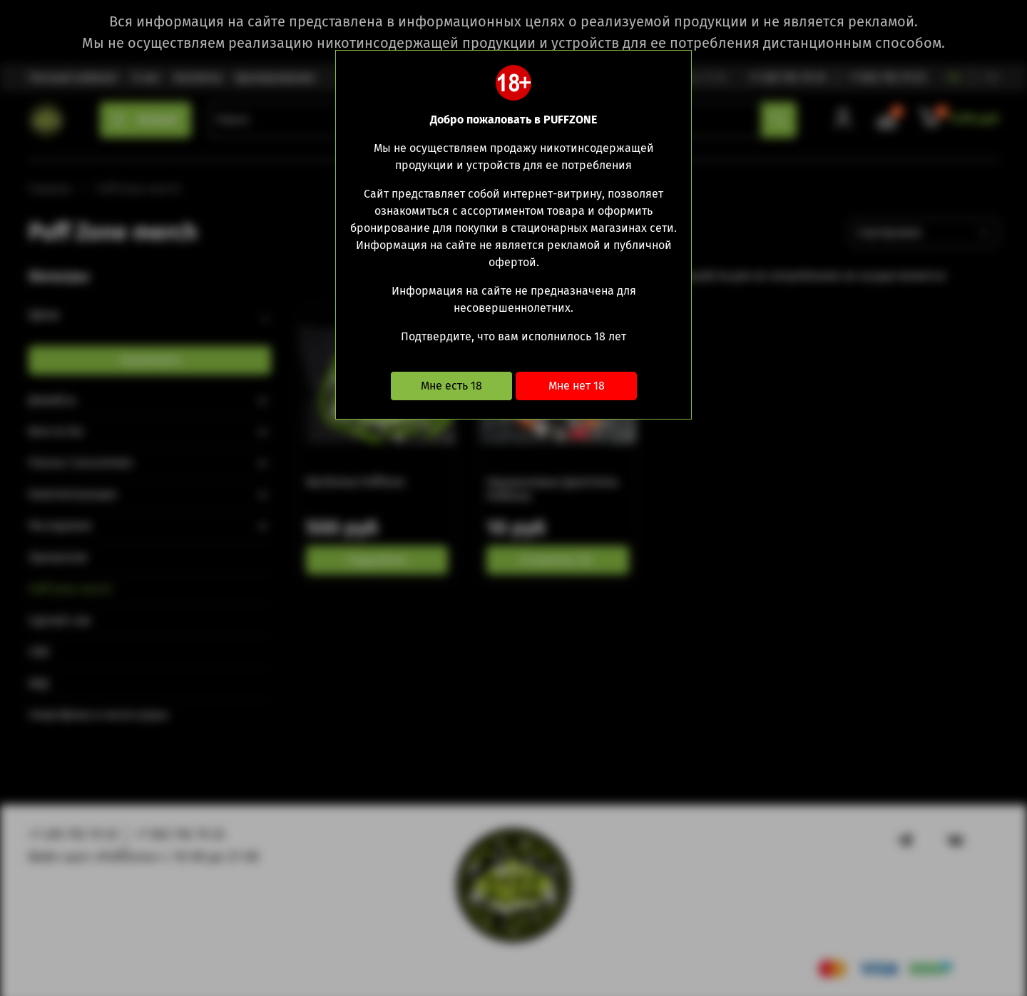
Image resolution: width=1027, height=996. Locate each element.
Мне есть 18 (451, 385)
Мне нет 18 (576, 385)
